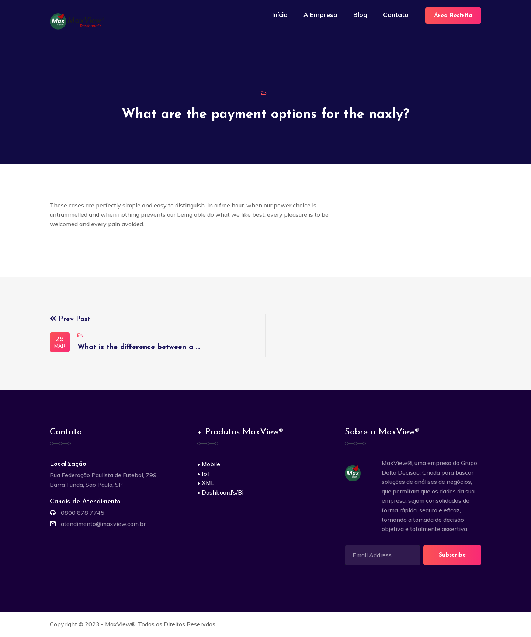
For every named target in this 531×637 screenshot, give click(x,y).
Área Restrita (453, 15)
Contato (396, 14)
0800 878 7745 (82, 512)
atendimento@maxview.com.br (103, 523)
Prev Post (70, 319)
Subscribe (452, 555)
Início (280, 14)
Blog (360, 14)
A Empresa (320, 14)
